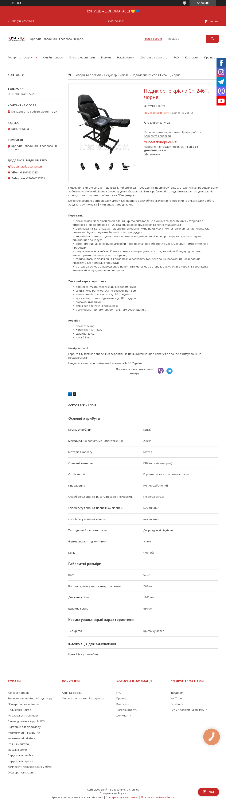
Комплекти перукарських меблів (30, 767)
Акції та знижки (72, 693)
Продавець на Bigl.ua (113, 793)
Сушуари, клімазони (21, 772)
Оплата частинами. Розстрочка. (83, 698)
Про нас (209, 57)
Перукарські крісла (20, 761)
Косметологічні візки (21, 738)
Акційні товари (53, 57)
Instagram (177, 693)
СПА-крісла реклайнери (23, 704)
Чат (208, 792)
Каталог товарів (19, 693)
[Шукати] (212, 39)
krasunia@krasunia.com (27, 166)
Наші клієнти (125, 57)
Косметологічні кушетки (24, 732)
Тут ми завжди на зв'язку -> (189, 710)
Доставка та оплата (153, 57)
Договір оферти (126, 710)
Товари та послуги (20, 57)
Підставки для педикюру (24, 727)
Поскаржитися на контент (122, 797)
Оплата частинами (82, 57)
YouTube (176, 698)
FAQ (176, 57)
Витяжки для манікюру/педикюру (30, 698)
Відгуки (106, 57)
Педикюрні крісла (116, 75)
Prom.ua (134, 789)
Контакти (191, 57)
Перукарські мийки (20, 755)
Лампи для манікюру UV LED (26, 721)
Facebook (177, 704)
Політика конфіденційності (158, 797)
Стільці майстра (18, 744)
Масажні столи (17, 750)
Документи (123, 715)
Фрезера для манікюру (23, 715)
